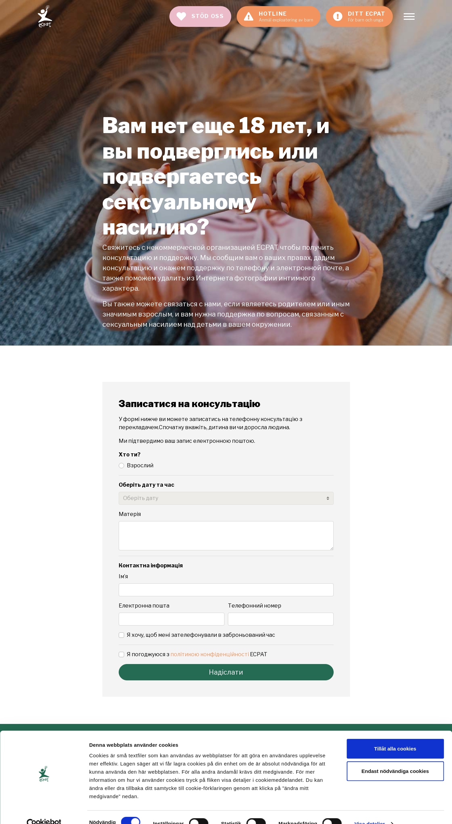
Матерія (130, 514)
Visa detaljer (369, 810)
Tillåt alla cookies (395, 735)
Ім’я (123, 576)
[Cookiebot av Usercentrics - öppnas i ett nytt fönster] (44, 811)
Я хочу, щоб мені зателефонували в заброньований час (201, 635)
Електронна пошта (144, 605)
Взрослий (140, 465)
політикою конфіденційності (209, 654)
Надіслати (226, 672)
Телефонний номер (254, 605)
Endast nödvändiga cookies (395, 758)
